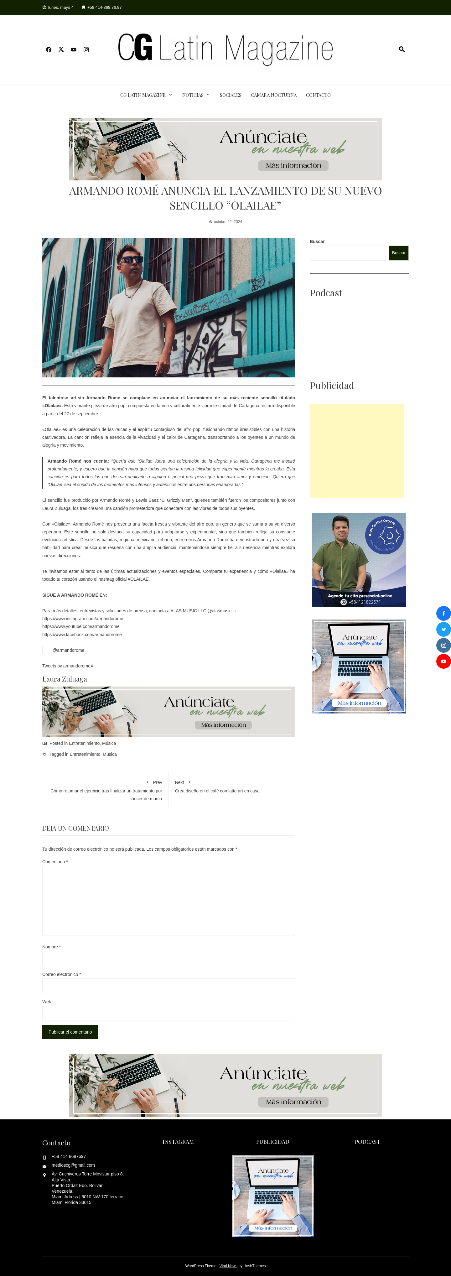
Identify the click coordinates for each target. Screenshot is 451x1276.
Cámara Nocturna (274, 95)
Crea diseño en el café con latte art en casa (232, 785)
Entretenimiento (84, 743)
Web (46, 1001)
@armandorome (68, 650)
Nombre (51, 946)
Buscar (317, 241)
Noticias (193, 95)
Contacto (318, 95)
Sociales (230, 95)
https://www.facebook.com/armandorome (82, 634)
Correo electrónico (61, 974)
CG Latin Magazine (143, 95)
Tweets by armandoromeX (67, 665)
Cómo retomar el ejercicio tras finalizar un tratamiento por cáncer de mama (105, 789)
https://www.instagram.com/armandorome (82, 618)
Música (109, 743)
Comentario (55, 861)
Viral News (228, 1266)
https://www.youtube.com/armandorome (81, 626)
